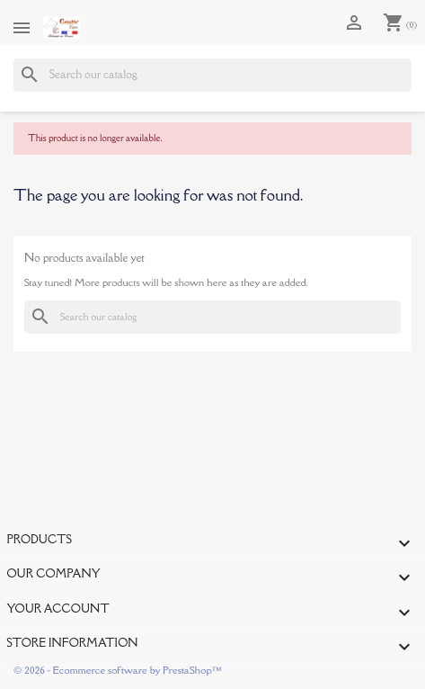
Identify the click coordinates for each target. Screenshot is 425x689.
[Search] (212, 75)
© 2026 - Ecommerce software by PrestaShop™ (117, 669)
